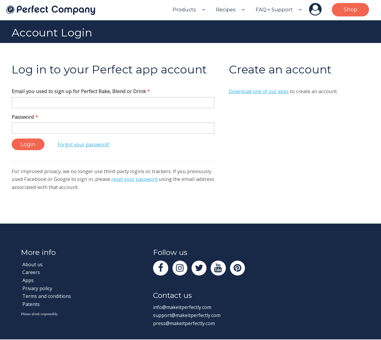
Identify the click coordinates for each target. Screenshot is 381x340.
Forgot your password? (85, 144)
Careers (31, 272)
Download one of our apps (259, 91)
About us (33, 264)
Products (184, 10)
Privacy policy (38, 288)
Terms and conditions (47, 296)
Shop (350, 9)
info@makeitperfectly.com (183, 307)
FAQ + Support (274, 10)
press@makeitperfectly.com (185, 324)
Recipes (226, 10)
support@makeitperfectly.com (188, 316)
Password (25, 116)
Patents (31, 304)
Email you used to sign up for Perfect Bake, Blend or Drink (81, 91)
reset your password (134, 179)
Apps (28, 280)
